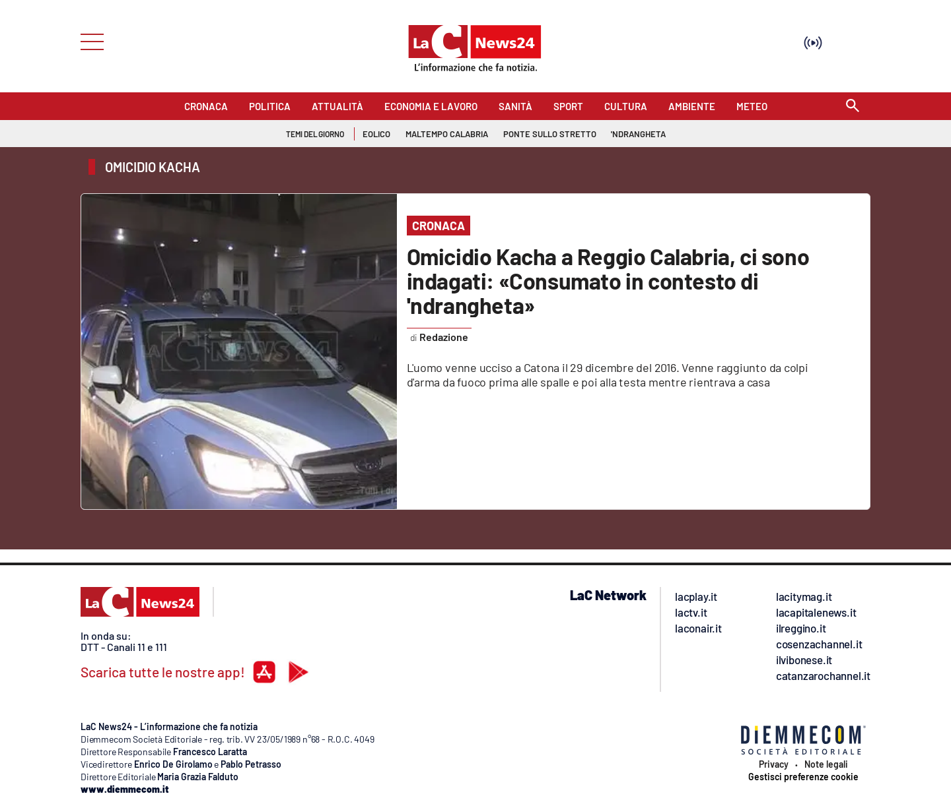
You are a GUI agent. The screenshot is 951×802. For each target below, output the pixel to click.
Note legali (826, 764)
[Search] (852, 106)
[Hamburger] (88, 40)
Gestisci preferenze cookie (803, 777)
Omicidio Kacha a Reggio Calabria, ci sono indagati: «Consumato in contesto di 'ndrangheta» (608, 281)
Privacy (774, 764)
